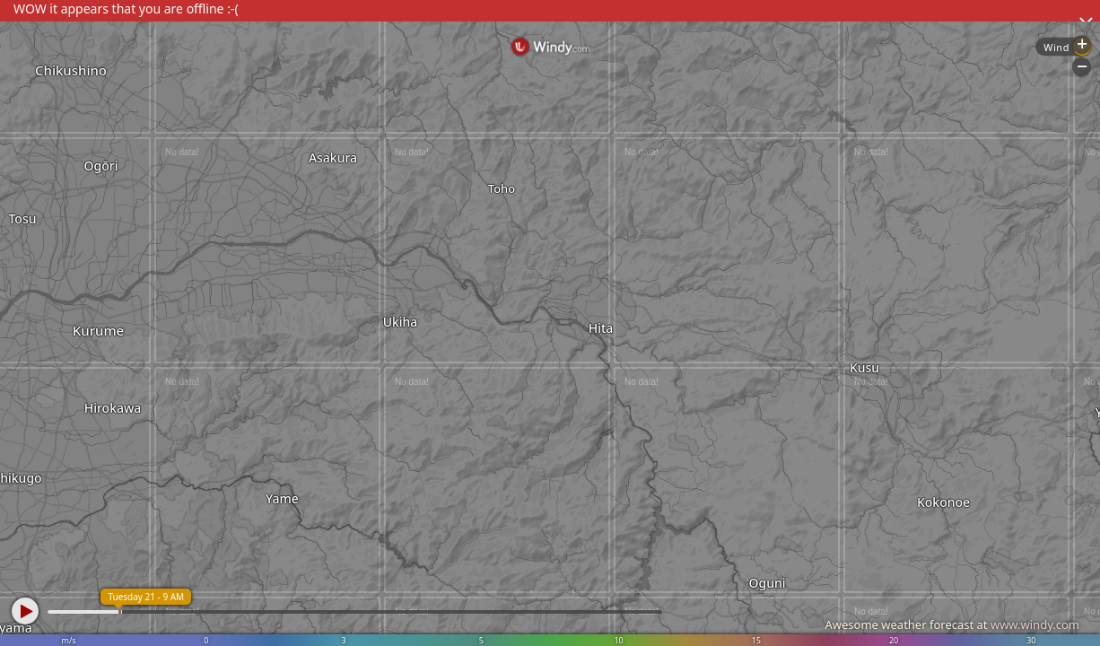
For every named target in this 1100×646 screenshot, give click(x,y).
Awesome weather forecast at (952, 624)
